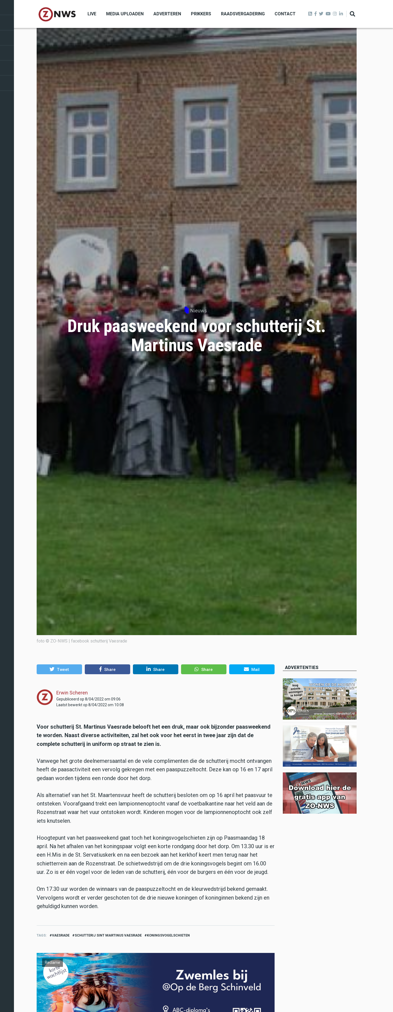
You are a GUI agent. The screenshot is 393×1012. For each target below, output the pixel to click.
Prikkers (201, 13)
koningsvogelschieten (168, 935)
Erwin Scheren (72, 693)
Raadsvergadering (243, 13)
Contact (285, 13)
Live (92, 13)
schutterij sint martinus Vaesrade (108, 935)
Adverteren (167, 13)
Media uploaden (125, 13)
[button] (59, 669)
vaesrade (60, 935)
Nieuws (198, 310)
